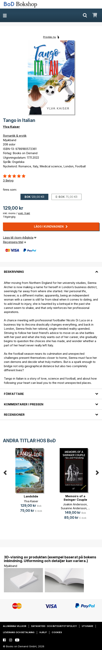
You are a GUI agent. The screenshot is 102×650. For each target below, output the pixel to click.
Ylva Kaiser (11, 127)
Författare (14, 394)
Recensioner (14, 414)
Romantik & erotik (15, 135)
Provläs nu (49, 36)
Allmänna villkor (14, 626)
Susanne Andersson (74, 508)
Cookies (57, 632)
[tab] (51, 269)
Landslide (31, 496)
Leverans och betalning (19, 632)
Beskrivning (14, 272)
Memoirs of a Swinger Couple (75, 497)
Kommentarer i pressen (23, 404)
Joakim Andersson (75, 504)
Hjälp (43, 632)
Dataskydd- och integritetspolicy (54, 626)
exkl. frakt (24, 213)
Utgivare (87, 626)
